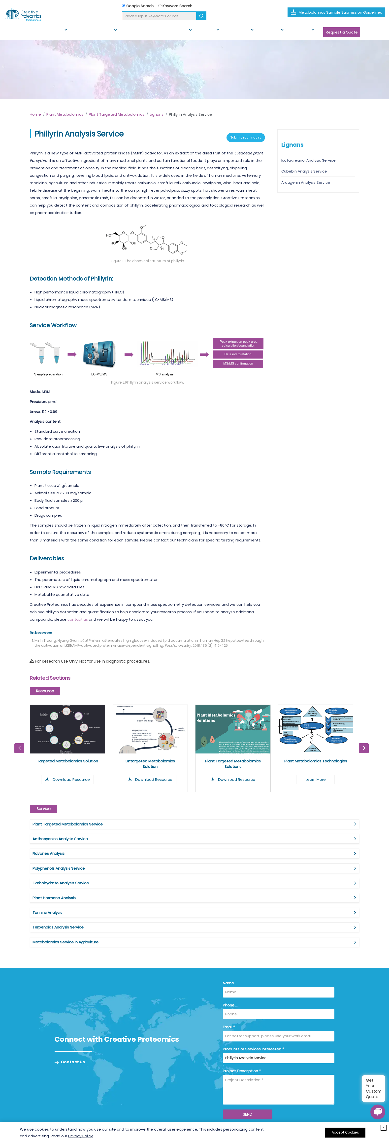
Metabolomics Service (43, 32)
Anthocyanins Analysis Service (172, 821)
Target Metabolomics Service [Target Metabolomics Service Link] (152, 1082)
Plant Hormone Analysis (278, 835)
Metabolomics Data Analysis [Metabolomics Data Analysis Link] (151, 1099)
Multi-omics (224, 32)
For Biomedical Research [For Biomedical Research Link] (221, 1074)
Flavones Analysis (273, 821)
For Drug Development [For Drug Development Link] (219, 1065)
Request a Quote (316, 32)
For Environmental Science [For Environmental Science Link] (222, 1099)
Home (11, 32)
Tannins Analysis (47, 850)
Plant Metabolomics (90, 32)
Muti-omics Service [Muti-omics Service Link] (142, 1091)
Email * (229, 935)
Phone (228, 913)
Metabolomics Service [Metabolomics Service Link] (145, 1065)
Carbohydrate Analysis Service (173, 835)
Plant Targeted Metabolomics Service (67, 821)
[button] (364, 745)
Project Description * (242, 979)
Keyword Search (175, 5)
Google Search (138, 5)
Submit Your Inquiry (240, 134)
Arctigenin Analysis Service (305, 182)
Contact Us (70, 970)
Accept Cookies (345, 1132)
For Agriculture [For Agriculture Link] (211, 1082)
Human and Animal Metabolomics (149, 32)
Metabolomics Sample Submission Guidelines (340, 12)
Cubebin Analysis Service (304, 171)
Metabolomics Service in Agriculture (290, 850)
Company (279, 32)
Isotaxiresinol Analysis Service (308, 160)
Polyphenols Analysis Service (58, 835)
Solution (197, 32)
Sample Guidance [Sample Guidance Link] (285, 1074)
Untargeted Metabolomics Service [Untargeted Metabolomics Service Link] (157, 1074)
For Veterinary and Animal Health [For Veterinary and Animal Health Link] (228, 1091)
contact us (77, 616)
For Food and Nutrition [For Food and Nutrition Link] (218, 1108)
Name (228, 891)
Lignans (156, 114)
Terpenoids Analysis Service (170, 850)
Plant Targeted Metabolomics (116, 114)
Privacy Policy (80, 1136)
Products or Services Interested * (253, 957)
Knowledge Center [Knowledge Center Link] (286, 1082)
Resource (252, 32)
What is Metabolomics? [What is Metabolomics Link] (290, 1065)
